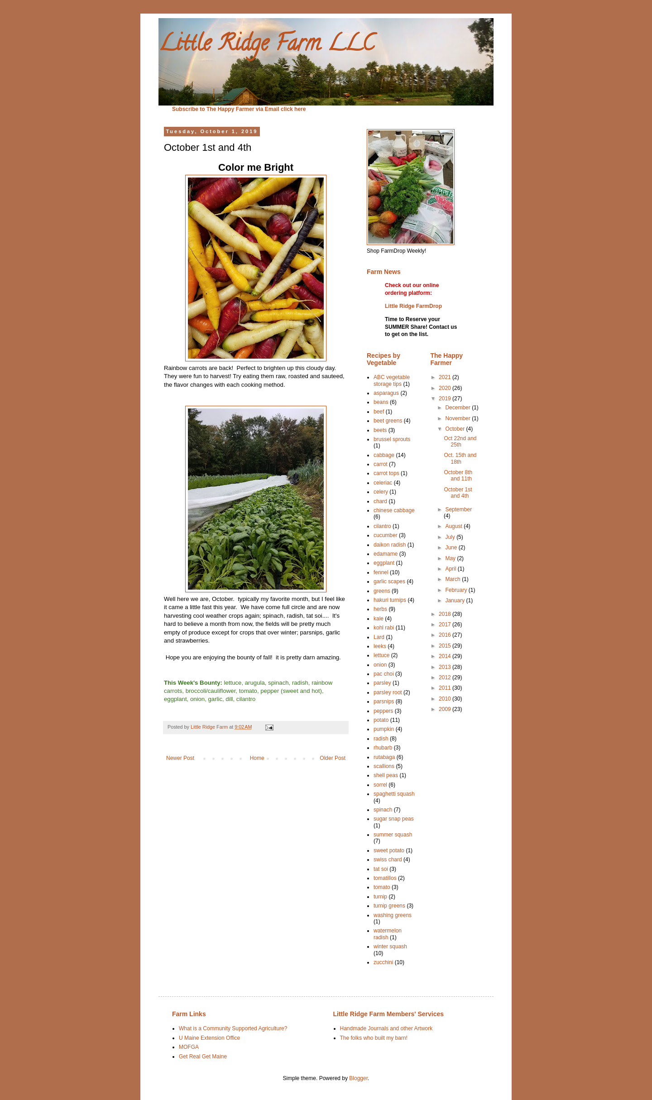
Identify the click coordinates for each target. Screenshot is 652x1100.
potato (381, 720)
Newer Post (180, 758)
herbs (380, 609)
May (451, 558)
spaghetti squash (394, 794)
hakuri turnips (390, 600)
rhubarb (383, 748)
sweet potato (389, 850)
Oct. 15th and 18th (460, 458)
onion (380, 665)
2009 (445, 709)
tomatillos (385, 878)
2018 (445, 614)
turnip (380, 896)
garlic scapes (389, 581)
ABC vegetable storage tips (392, 380)
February (456, 590)
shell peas (386, 775)
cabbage (384, 455)
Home (257, 758)
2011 (445, 688)
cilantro (382, 526)
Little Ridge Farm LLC (266, 45)
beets (380, 430)
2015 (445, 646)
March (453, 579)
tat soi (381, 869)
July (450, 537)
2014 (445, 656)
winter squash (390, 946)
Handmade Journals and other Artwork (386, 1028)
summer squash (393, 834)
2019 (445, 398)
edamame (386, 554)
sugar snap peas (394, 819)
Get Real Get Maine (203, 1056)
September (458, 509)
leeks (380, 646)
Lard (379, 637)
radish (381, 738)
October (455, 429)
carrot (381, 464)
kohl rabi (384, 627)
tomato (382, 887)
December (458, 407)
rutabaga (384, 757)
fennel (381, 572)
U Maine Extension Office (209, 1038)
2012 (445, 677)
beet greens (388, 421)
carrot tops (386, 473)
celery (381, 492)
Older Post (332, 758)
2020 (445, 388)
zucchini (383, 962)
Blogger (358, 1078)
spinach (383, 810)
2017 (445, 624)
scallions (384, 766)
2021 (445, 377)
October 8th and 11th (458, 475)
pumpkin (384, 729)
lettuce (381, 655)
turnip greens (389, 906)
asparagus (386, 393)
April (451, 569)
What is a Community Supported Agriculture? (233, 1028)
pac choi (384, 674)
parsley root (388, 692)
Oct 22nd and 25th (460, 441)
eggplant (384, 563)
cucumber (386, 535)
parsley (382, 683)
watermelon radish (388, 933)
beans (381, 402)
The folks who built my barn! (374, 1038)
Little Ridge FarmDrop (413, 306)
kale (379, 618)
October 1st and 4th (458, 492)
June (451, 547)
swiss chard (388, 859)
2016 (445, 635)
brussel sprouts (392, 439)
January (455, 600)
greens (382, 591)
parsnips (384, 701)
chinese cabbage (394, 510)
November (458, 418)
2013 (445, 667)
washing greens (393, 915)
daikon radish (390, 545)
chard (380, 501)
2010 (445, 699)
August (454, 526)
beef (379, 411)
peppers (383, 711)
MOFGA (189, 1047)
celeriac (383, 483)
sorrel (380, 785)
